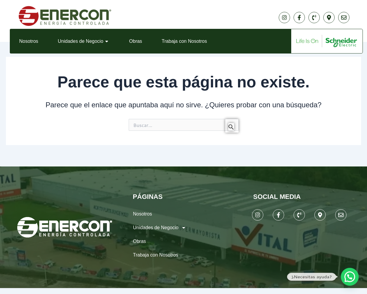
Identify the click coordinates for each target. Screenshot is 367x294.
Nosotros (28, 41)
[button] (350, 277)
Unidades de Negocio (84, 41)
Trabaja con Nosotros (184, 41)
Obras (135, 41)
